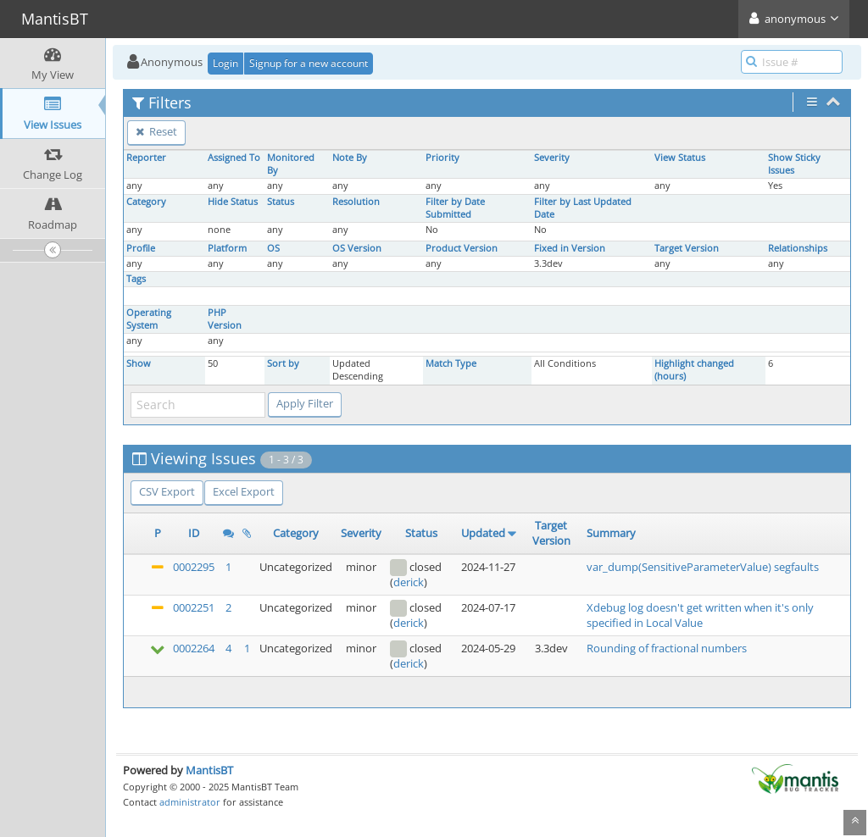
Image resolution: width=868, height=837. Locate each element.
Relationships (797, 248)
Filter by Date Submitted (455, 208)
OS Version (356, 248)
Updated (483, 532)
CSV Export (167, 491)
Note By (349, 158)
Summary (611, 532)
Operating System (148, 319)
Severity (552, 158)
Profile (140, 248)
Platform (227, 248)
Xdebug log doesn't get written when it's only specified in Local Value (700, 615)
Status (280, 202)
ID (193, 532)
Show (138, 363)
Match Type (451, 363)
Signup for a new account (308, 63)
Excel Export (244, 491)
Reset (156, 131)
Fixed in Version (569, 248)
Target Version (686, 248)
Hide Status (233, 202)
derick (408, 582)
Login (225, 63)
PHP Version (225, 319)
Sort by (283, 363)
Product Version (462, 248)
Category (146, 202)
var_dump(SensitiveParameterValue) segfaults (703, 566)
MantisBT (209, 770)
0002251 (193, 607)
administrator (189, 801)
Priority (442, 158)
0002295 (193, 566)
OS (273, 248)
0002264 (193, 648)
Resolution (356, 202)
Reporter (146, 158)
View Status (679, 158)
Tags (136, 279)
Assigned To (234, 158)
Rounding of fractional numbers (667, 648)
